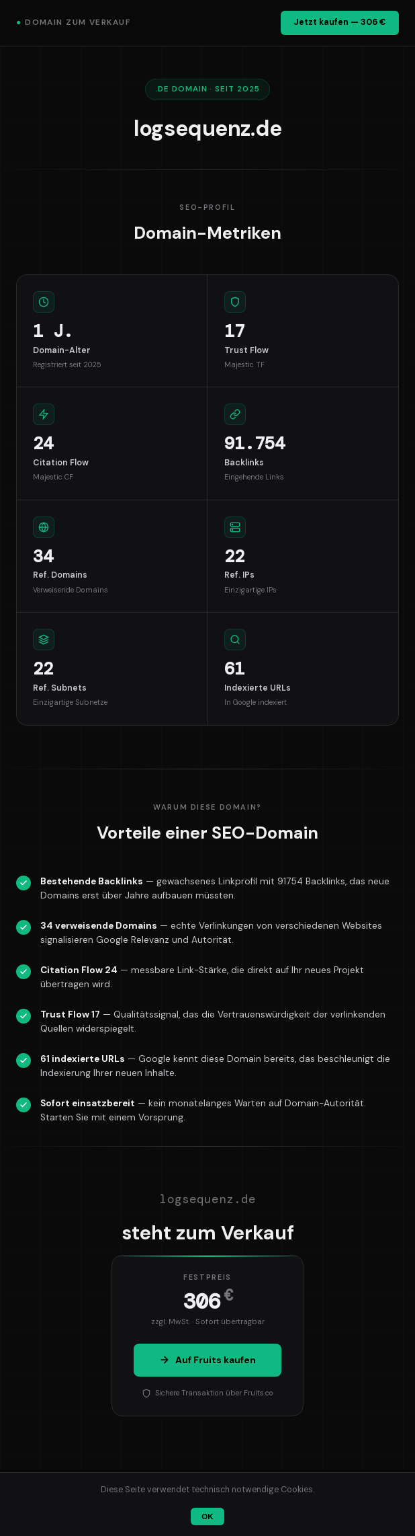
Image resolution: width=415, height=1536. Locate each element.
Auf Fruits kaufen (207, 1360)
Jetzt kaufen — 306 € (339, 22)
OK (207, 1516)
